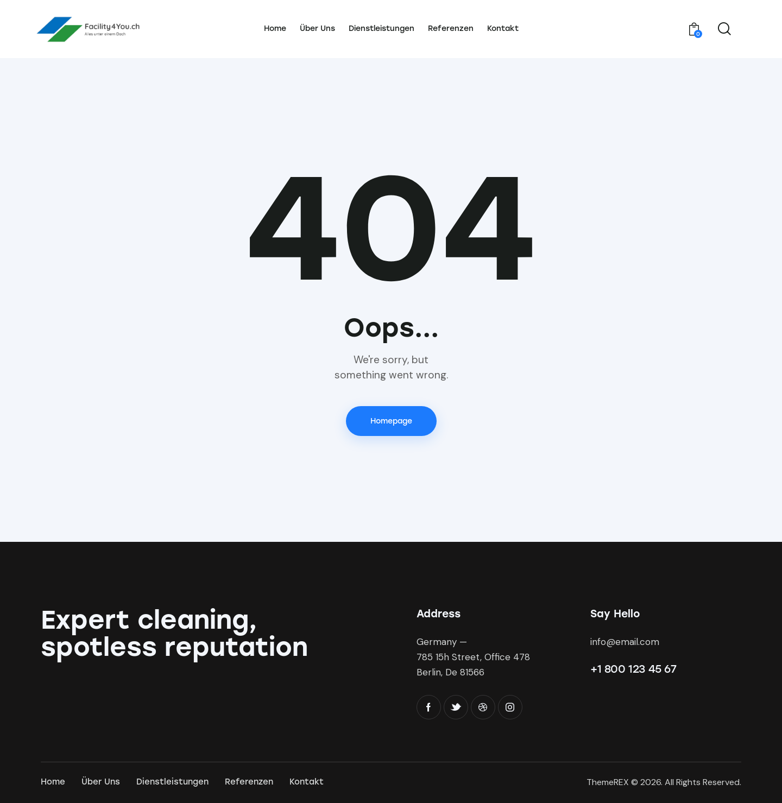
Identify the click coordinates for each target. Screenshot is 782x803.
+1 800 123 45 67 (633, 668)
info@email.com (624, 642)
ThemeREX (607, 782)
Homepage (391, 421)
